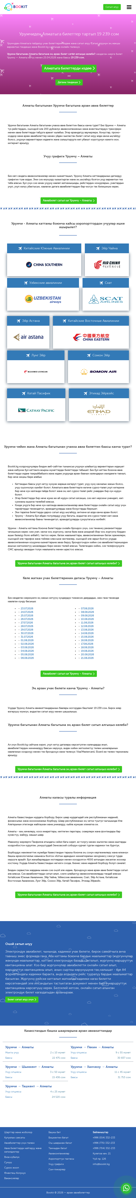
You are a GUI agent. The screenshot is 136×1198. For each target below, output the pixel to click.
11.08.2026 (87, 622)
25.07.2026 (27, 615)
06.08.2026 (27, 658)
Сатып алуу (112, 7)
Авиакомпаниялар (59, 1153)
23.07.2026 (27, 608)
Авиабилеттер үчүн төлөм (19, 1143)
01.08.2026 (27, 640)
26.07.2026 (27, 619)
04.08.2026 (27, 651)
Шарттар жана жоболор (18, 1132)
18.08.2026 (87, 647)
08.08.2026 (87, 612)
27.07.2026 (27, 622)
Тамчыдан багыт (58, 1148)
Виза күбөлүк (11, 1157)
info (101, 1164)
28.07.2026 (27, 626)
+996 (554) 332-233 (104, 1137)
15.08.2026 (87, 637)
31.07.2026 (27, 637)
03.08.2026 (27, 647)
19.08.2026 (87, 651)
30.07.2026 (27, 633)
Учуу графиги (56, 1164)
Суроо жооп (11, 1167)
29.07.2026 (27, 629)
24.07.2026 (27, 612)
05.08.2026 (27, 654)
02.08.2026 (27, 644)
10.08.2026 (87, 619)
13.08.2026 (87, 629)
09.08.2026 (87, 615)
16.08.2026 (87, 640)
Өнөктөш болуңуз (15, 1173)
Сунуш (8, 1162)
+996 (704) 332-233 (104, 1148)
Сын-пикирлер (57, 1169)
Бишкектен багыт (59, 1137)
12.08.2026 (87, 626)
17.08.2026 (87, 644)
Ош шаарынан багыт (60, 1143)
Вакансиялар (11, 1178)
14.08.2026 (87, 633)
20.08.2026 (87, 654)
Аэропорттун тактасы (61, 1159)
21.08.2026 (87, 658)
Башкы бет (55, 1132)
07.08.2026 (87, 608)
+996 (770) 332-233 (104, 1143)
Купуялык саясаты (14, 1137)
